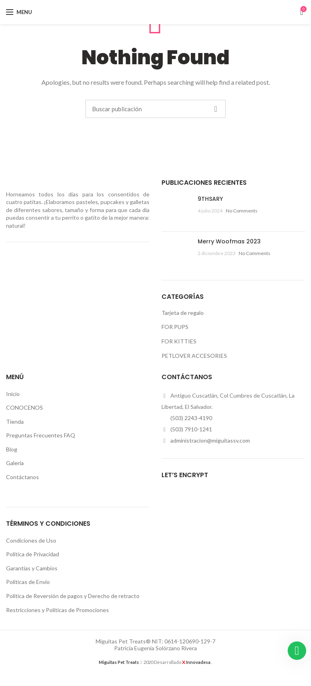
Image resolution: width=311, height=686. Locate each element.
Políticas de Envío (28, 581)
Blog (11, 449)
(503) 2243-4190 (191, 417)
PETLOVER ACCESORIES (194, 355)
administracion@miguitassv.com (210, 440)
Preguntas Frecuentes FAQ (40, 435)
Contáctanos (22, 477)
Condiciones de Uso (31, 540)
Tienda (15, 421)
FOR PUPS (175, 326)
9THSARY (210, 199)
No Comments (242, 211)
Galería (15, 462)
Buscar (216, 109)
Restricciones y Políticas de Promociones (57, 609)
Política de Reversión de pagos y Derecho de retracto (72, 595)
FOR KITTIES (179, 341)
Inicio (13, 393)
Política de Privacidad (32, 554)
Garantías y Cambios (31, 568)
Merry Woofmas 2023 (229, 241)
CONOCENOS (24, 407)
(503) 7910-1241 (191, 429)
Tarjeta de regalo (183, 312)
